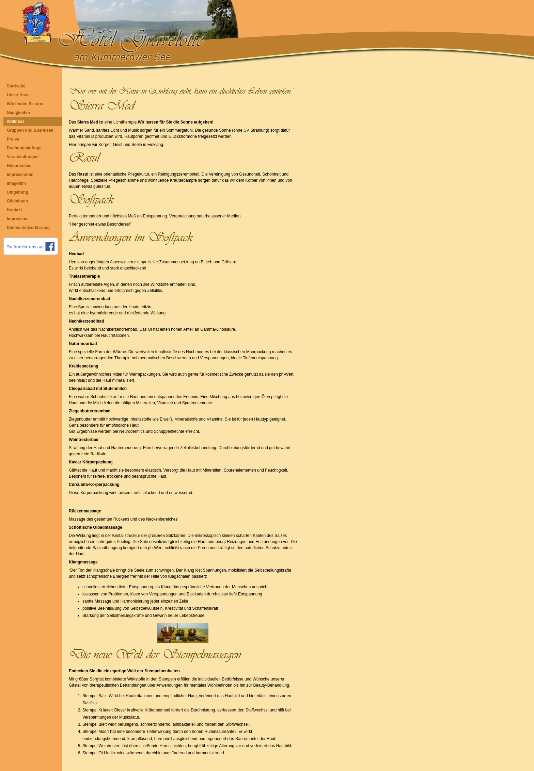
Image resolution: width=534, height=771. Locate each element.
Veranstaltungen (22, 156)
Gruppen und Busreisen (30, 130)
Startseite (16, 86)
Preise (13, 139)
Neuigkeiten (18, 112)
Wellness (16, 121)
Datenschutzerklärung (28, 227)
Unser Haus (18, 95)
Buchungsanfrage (24, 148)
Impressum (18, 218)
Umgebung (17, 192)
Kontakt (14, 210)
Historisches (19, 165)
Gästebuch (17, 201)
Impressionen (20, 174)
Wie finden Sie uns (25, 103)
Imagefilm (16, 183)
